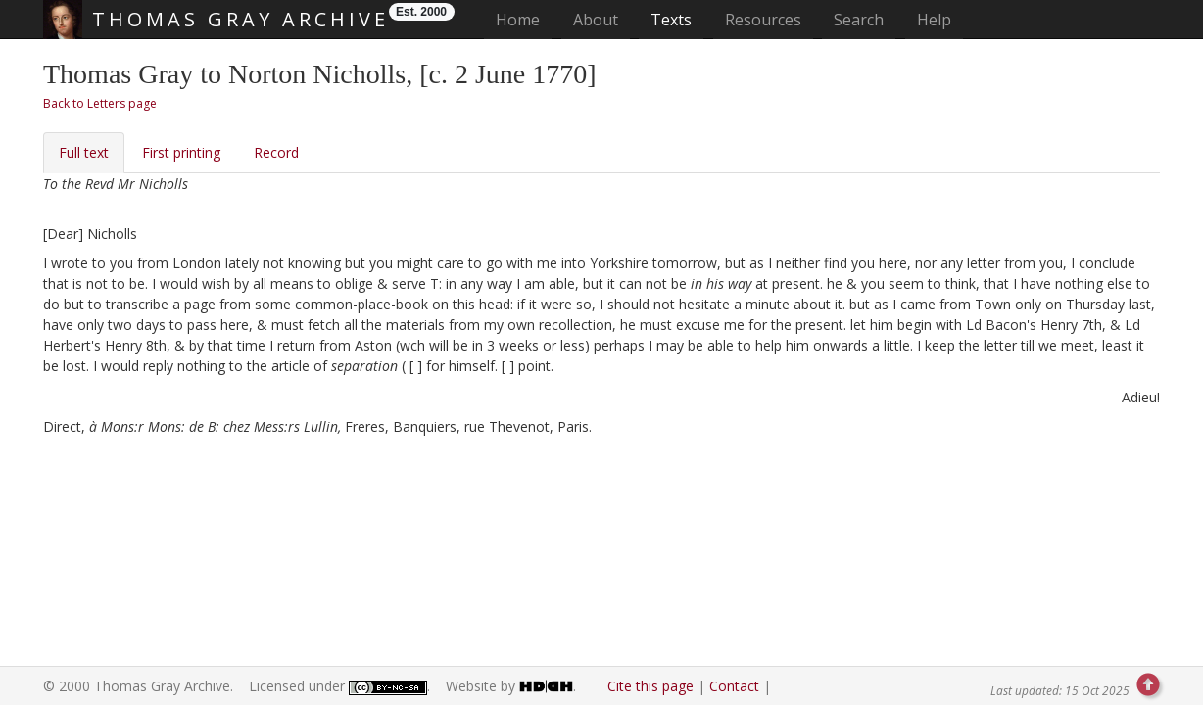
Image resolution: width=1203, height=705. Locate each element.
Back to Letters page (100, 103)
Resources (763, 19)
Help (934, 19)
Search (859, 19)
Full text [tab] (84, 152)
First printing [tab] (181, 152)
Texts (671, 19)
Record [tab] (276, 152)
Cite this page (650, 686)
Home (524, 19)
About (595, 19)
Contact (734, 686)
